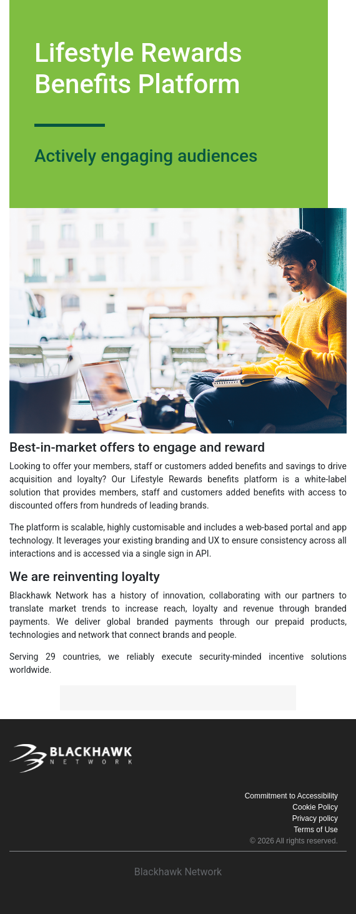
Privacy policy (315, 818)
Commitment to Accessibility (291, 796)
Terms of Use (316, 829)
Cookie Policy (315, 807)
